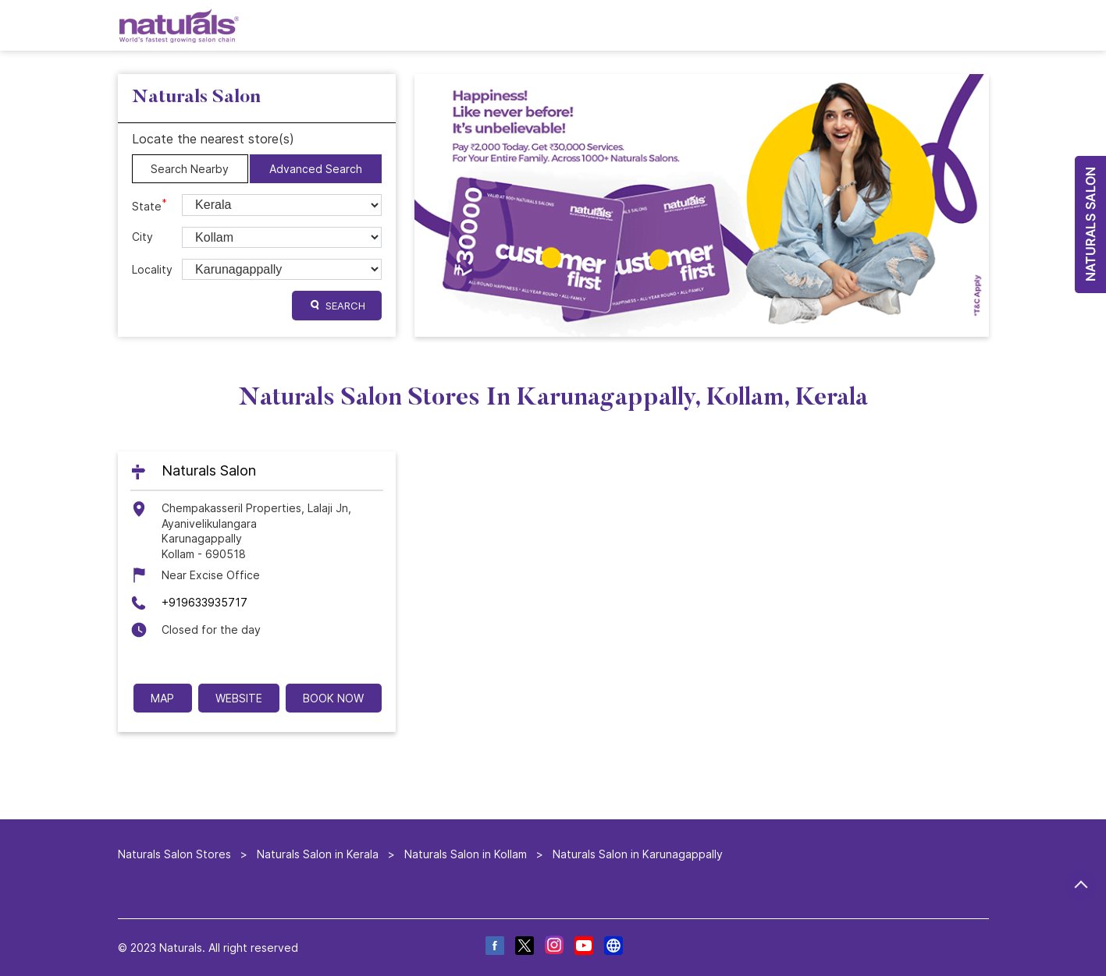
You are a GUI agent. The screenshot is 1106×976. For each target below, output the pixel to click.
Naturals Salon (209, 471)
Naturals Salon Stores (176, 854)
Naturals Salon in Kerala (318, 854)
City (142, 236)
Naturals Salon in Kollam (465, 854)
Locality (152, 269)
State (149, 205)
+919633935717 (204, 602)
